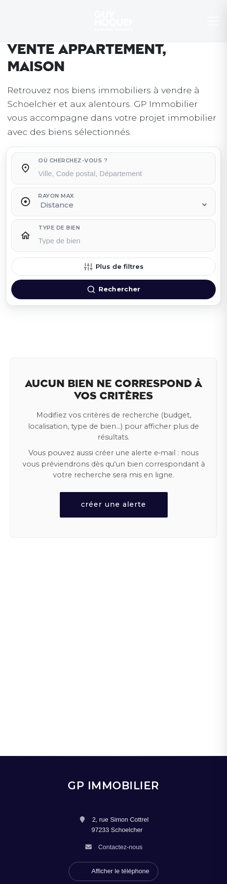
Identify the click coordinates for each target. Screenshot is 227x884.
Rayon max (56, 196)
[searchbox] (123, 172)
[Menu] (213, 21)
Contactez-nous (120, 847)
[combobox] (123, 170)
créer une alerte (113, 504)
